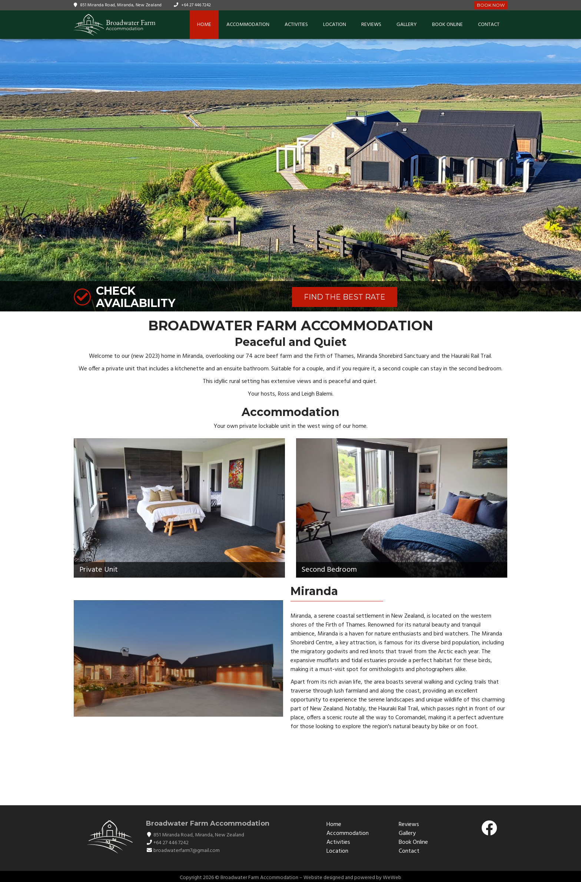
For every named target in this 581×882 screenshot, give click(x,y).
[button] (574, 175)
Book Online (447, 24)
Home (204, 24)
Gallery (406, 24)
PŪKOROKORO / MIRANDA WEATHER (290, 766)
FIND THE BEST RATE (344, 297)
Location (334, 24)
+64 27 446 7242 (196, 5)
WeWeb (392, 877)
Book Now (491, 5)
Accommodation (247, 24)
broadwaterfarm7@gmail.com (186, 850)
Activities (296, 24)
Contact (488, 24)
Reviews (371, 24)
